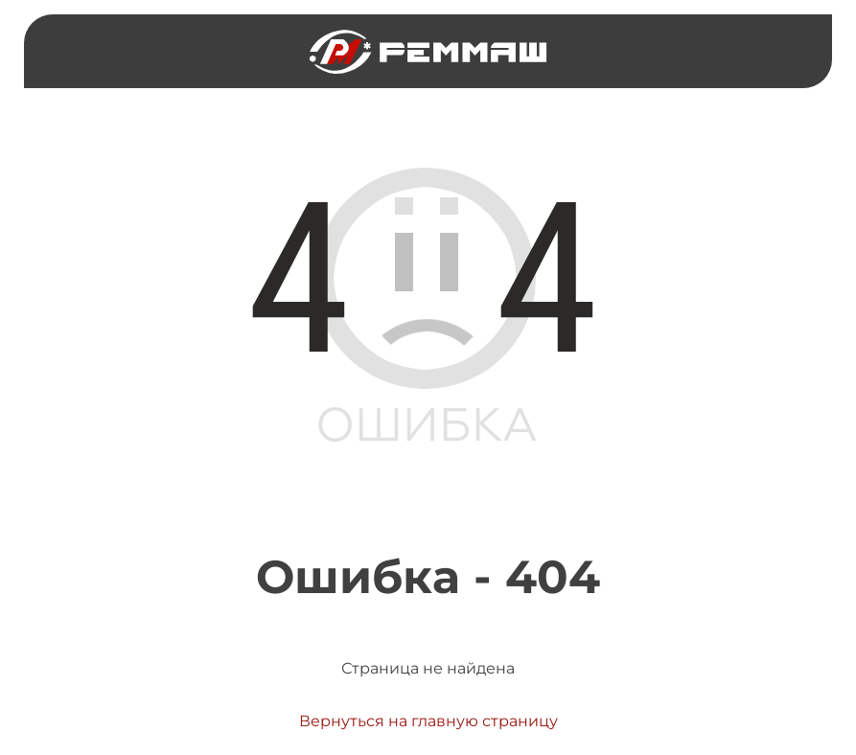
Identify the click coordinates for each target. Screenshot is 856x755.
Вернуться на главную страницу (428, 721)
